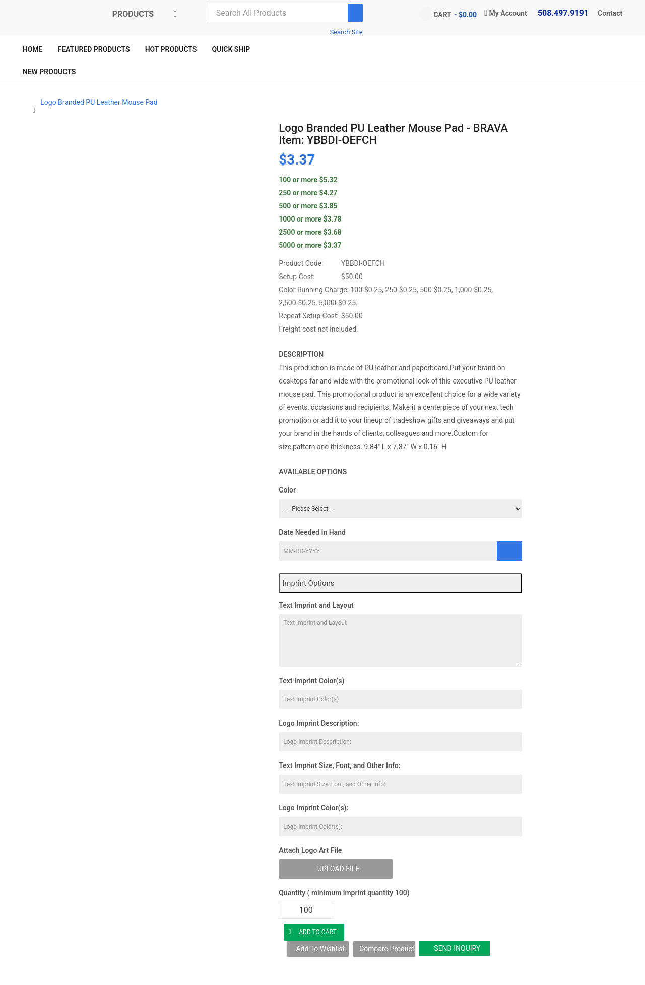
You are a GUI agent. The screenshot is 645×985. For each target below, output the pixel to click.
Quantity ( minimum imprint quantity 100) (344, 893)
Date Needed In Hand (312, 532)
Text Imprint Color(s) (311, 681)
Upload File (338, 869)
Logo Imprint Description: (319, 723)
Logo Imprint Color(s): (313, 808)
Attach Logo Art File (310, 850)
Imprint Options (308, 583)
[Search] (355, 13)
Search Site (346, 32)
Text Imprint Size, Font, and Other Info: (339, 765)
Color (287, 490)
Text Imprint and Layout (316, 605)
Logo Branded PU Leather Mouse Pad (98, 102)
